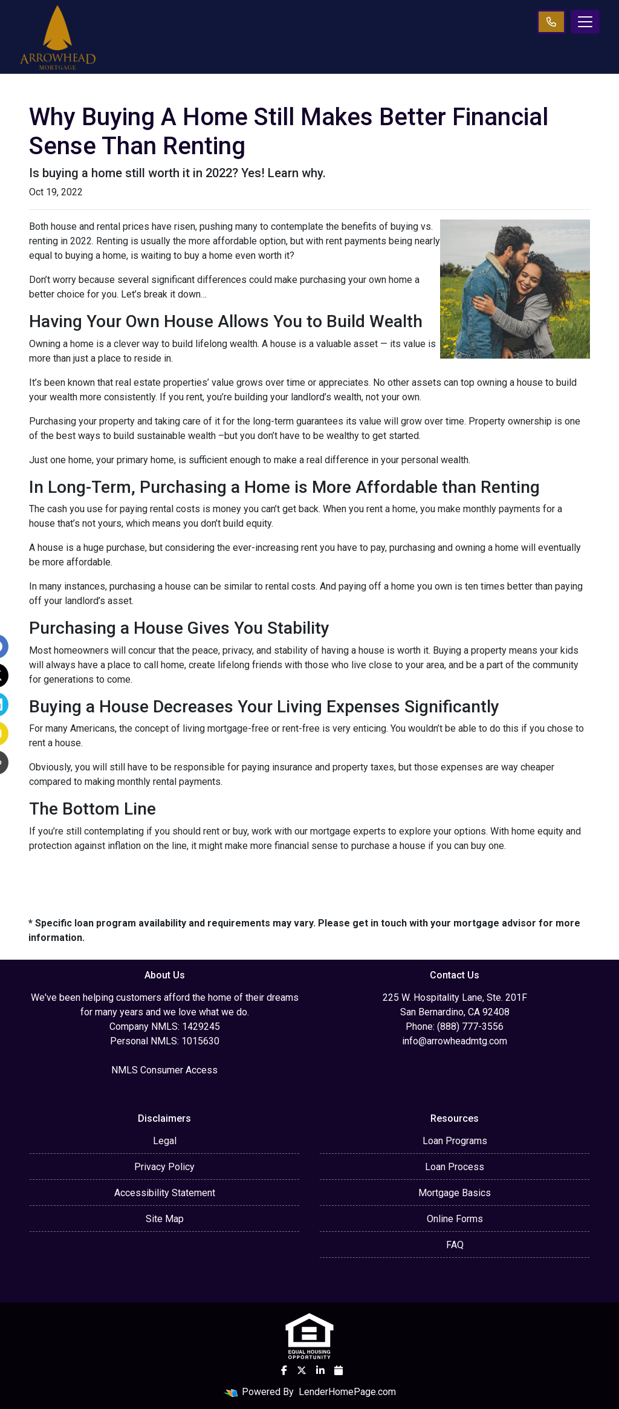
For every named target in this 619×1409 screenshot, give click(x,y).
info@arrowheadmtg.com (454, 1041)
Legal (165, 1141)
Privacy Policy (164, 1167)
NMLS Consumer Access (164, 1070)
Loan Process (454, 1167)
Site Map (165, 1219)
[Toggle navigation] (585, 22)
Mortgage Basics (454, 1193)
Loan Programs (455, 1141)
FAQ (455, 1245)
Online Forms (455, 1219)
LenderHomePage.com (347, 1392)
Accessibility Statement (164, 1193)
